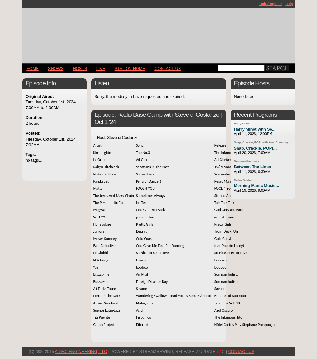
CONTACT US (167, 68)
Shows (55, 68)
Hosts (80, 68)
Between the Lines (246, 161)
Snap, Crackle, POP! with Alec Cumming (261, 142)
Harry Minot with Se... (255, 129)
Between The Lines (252, 166)
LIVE (100, 68)
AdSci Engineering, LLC (81, 351)
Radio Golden (243, 180)
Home (32, 68)
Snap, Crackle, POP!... (255, 148)
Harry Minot (242, 123)
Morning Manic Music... (256, 185)
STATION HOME (130, 68)
